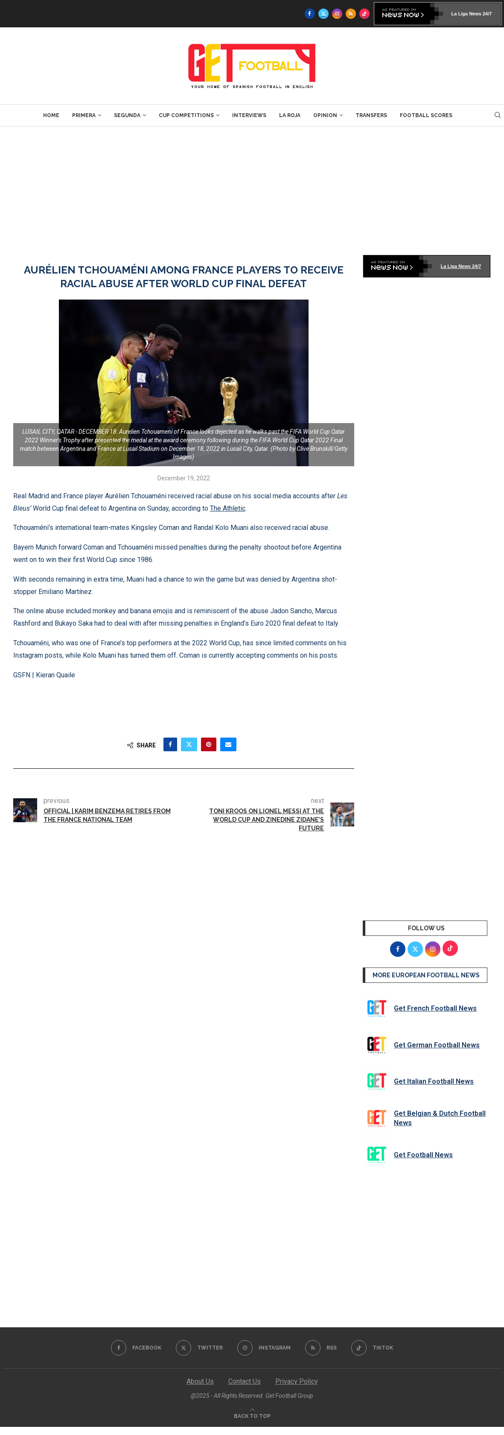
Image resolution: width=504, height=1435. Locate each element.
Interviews (249, 115)
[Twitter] (323, 14)
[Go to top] (252, 1415)
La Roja (289, 115)
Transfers (371, 115)
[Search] (497, 115)
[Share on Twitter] (189, 744)
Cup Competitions (186, 115)
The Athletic (227, 508)
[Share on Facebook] (170, 744)
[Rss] (351, 14)
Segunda (127, 115)
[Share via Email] (228, 744)
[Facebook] (310, 14)
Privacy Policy (296, 1381)
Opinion (325, 115)
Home (51, 115)
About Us (200, 1381)
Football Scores (426, 115)
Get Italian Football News (434, 1081)
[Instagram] (337, 14)
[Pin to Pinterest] (208, 744)
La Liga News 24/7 (472, 13)
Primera (84, 115)
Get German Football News (437, 1045)
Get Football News (423, 1155)
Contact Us (244, 1381)
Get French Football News (435, 1008)
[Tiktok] (364, 14)
